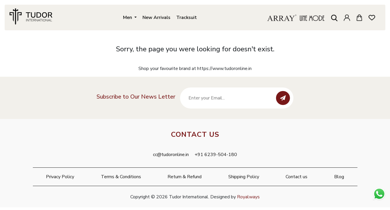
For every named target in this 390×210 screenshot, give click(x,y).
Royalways (248, 197)
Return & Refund (185, 177)
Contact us (296, 177)
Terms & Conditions (121, 177)
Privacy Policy (60, 177)
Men (128, 16)
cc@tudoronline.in (171, 154)
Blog (339, 177)
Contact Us (195, 134)
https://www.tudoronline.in (224, 68)
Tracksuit (186, 16)
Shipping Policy (243, 177)
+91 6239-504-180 (216, 154)
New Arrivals (156, 16)
